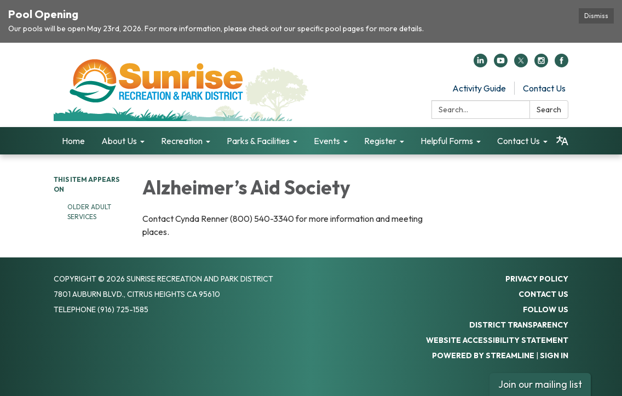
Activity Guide (479, 88)
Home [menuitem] (73, 140)
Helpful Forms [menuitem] (447, 140)
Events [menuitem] (327, 140)
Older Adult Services (89, 212)
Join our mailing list (540, 384)
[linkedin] (480, 64)
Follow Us (545, 309)
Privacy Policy (536, 279)
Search (549, 109)
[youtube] (501, 64)
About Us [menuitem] (119, 140)
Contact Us (544, 88)
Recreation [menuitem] (182, 140)
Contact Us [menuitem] (518, 140)
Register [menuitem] (380, 140)
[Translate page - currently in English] (562, 140)
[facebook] (561, 64)
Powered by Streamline (483, 355)
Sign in (554, 355)
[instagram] (541, 64)
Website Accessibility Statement (497, 340)
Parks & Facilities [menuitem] (258, 140)
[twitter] (521, 64)
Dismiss (596, 16)
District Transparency (518, 325)
